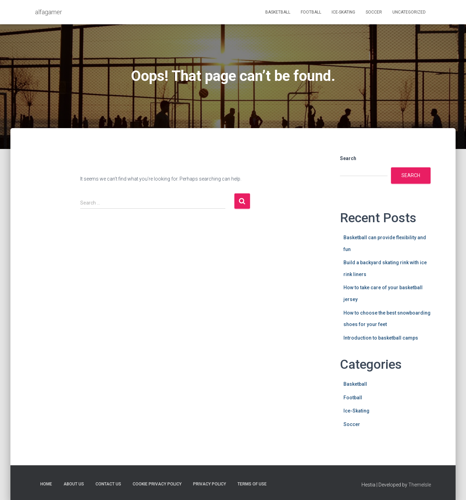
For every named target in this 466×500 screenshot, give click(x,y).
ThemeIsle (419, 485)
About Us (74, 484)
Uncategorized (409, 12)
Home (46, 484)
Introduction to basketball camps (380, 338)
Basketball (277, 12)
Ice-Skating (343, 12)
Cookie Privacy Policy (157, 484)
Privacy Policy (209, 484)
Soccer (374, 12)
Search (348, 158)
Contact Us (108, 484)
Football (311, 12)
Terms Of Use (252, 484)
